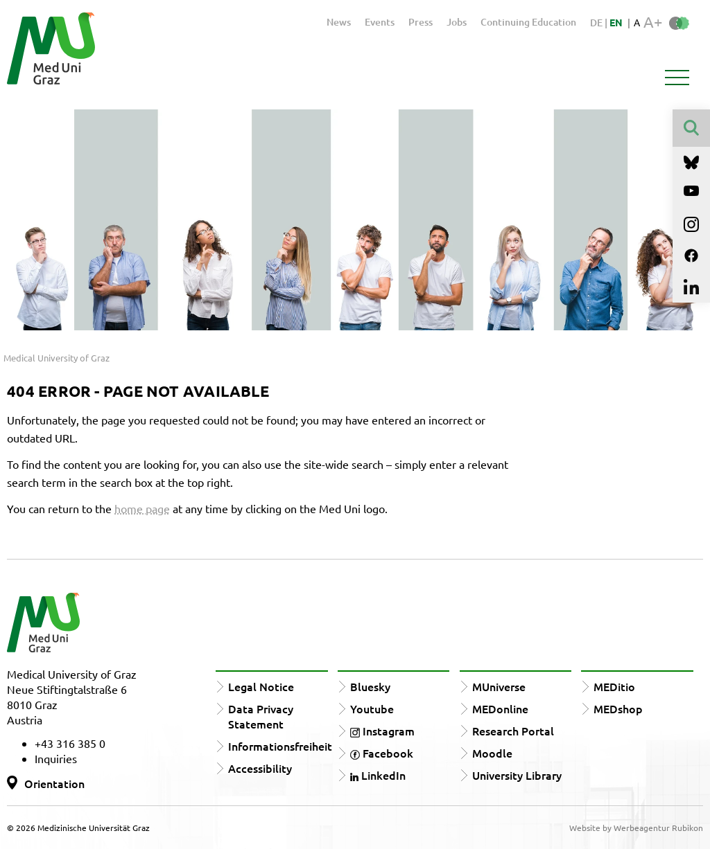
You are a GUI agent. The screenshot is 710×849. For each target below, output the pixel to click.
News (339, 21)
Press (420, 21)
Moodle (492, 752)
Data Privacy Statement (260, 716)
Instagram (382, 730)
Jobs (457, 21)
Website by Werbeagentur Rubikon (636, 827)
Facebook (381, 752)
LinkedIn (378, 775)
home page (142, 508)
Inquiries (56, 758)
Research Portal (513, 730)
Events (380, 21)
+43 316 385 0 (70, 743)
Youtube (372, 708)
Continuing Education (528, 21)
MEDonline (500, 708)
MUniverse (499, 686)
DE (597, 22)
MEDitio (614, 686)
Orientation (54, 783)
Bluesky (370, 686)
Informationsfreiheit (280, 745)
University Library (517, 775)
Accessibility (260, 768)
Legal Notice (261, 686)
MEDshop (618, 708)
